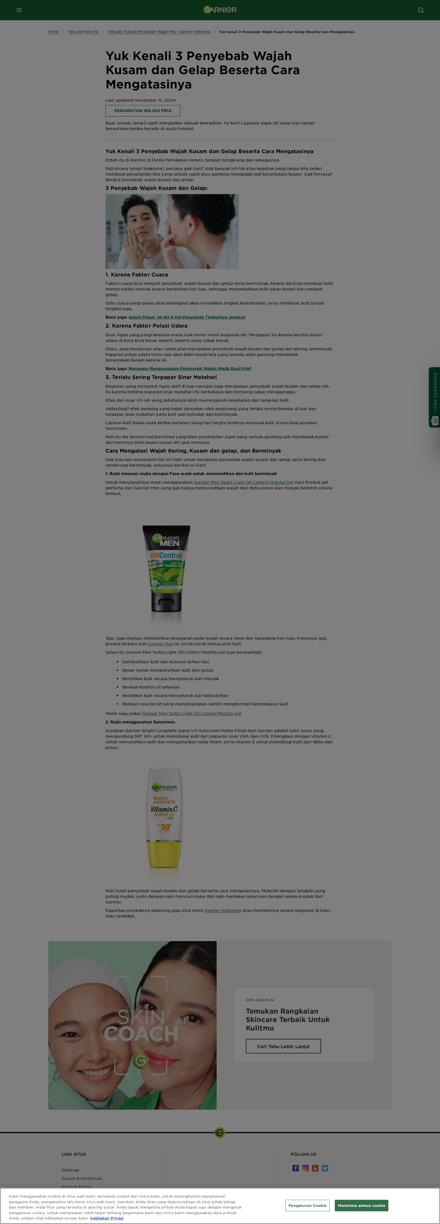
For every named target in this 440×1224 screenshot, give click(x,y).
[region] (220, 1206)
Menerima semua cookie (362, 1205)
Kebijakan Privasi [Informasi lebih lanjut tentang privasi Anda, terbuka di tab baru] (106, 1218)
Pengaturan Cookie (307, 1205)
